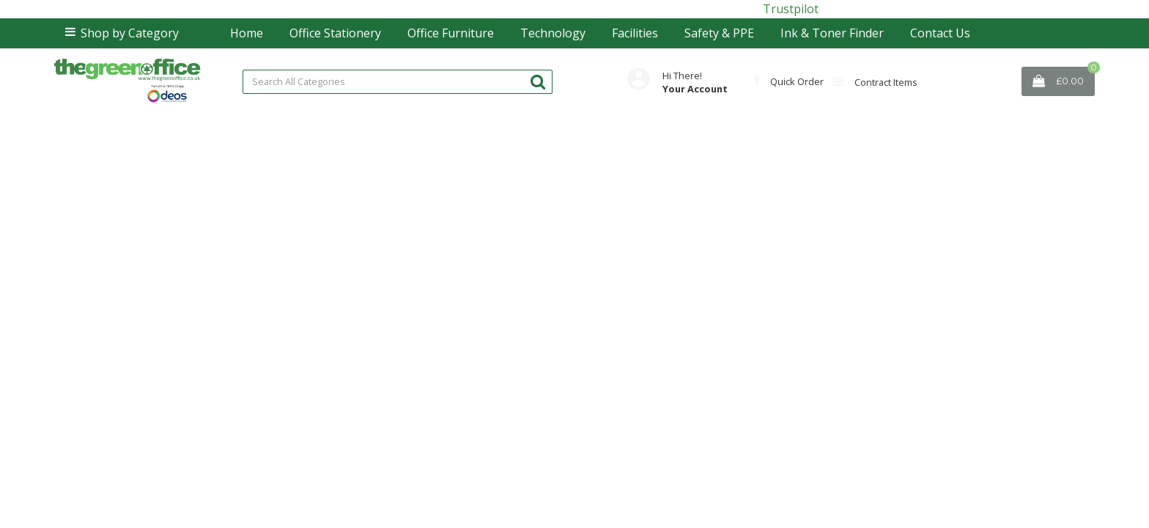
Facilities (635, 33)
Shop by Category (130, 33)
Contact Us (940, 33)
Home (246, 33)
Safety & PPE (719, 33)
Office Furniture (450, 33)
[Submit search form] (538, 81)
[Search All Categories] (398, 82)
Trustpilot (791, 9)
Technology (552, 33)
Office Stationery (335, 33)
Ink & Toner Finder (832, 33)
